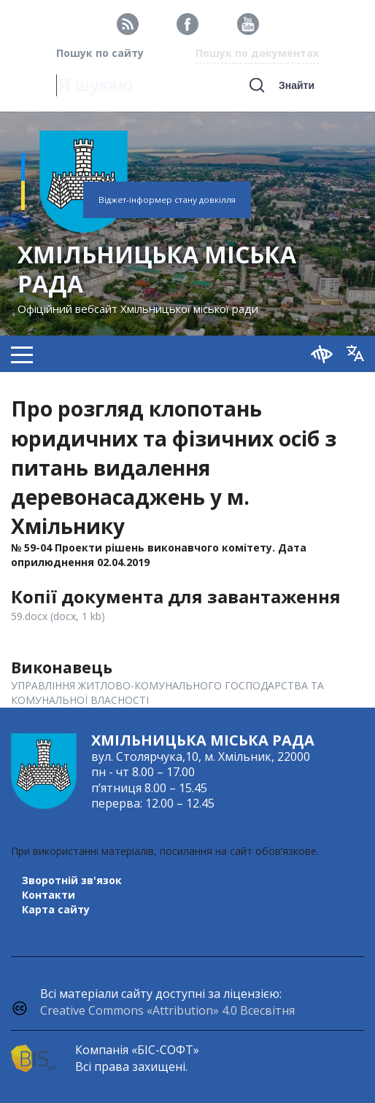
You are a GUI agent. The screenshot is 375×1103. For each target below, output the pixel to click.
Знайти (296, 85)
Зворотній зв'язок (72, 880)
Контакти (48, 895)
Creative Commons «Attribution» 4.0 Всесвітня (167, 1010)
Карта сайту (56, 909)
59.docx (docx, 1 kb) (58, 616)
